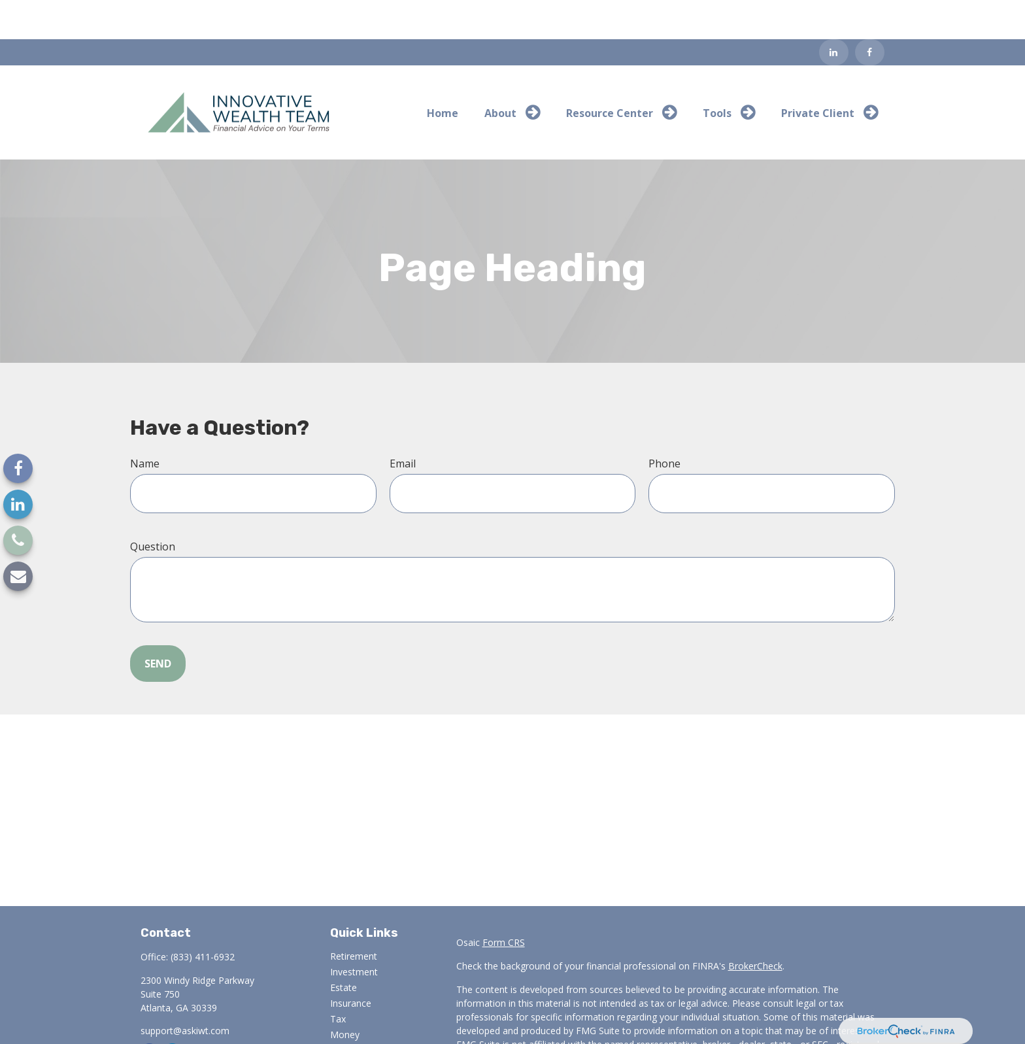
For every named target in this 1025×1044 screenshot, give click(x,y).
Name (145, 424)
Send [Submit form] (157, 624)
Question (152, 507)
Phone (664, 424)
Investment (354, 932)
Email (403, 424)
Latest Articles (360, 1026)
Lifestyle (347, 1011)
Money (345, 995)
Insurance (350, 964)
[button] (442, 73)
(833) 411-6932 (203, 917)
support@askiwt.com (185, 991)
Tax (338, 979)
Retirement (353, 917)
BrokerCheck (755, 926)
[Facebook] (869, 13)
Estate (343, 948)
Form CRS (503, 903)
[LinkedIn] (834, 13)
